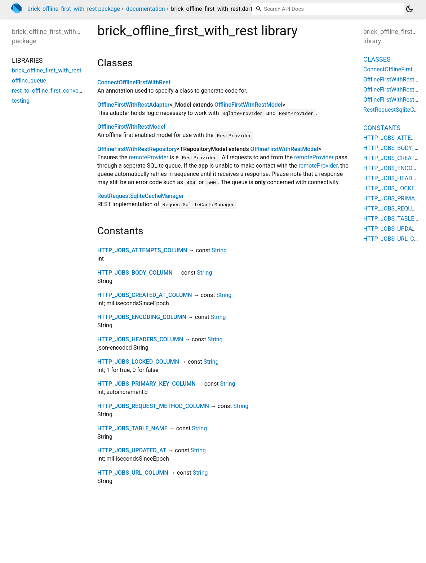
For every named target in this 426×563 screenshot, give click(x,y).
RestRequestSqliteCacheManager (140, 195)
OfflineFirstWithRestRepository (137, 149)
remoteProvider (149, 157)
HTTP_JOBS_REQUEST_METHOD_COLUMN (153, 406)
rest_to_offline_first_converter (50, 90)
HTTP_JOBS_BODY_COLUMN (135, 272)
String (219, 250)
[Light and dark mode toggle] (409, 9)
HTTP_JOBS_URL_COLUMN (132, 472)
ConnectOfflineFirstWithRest (133, 82)
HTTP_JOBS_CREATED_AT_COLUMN (144, 295)
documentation (145, 8)
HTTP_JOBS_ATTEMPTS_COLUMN (142, 250)
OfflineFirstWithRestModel (248, 104)
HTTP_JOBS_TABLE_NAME (132, 428)
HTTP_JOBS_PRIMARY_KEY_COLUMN (146, 383)
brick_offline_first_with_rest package (73, 8)
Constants (381, 128)
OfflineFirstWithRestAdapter (133, 104)
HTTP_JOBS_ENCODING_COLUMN (141, 317)
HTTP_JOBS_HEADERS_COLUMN (140, 339)
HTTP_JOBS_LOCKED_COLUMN (138, 361)
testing (21, 100)
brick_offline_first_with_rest (46, 70)
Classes (377, 59)
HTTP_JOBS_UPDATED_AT (131, 450)
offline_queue (29, 80)
